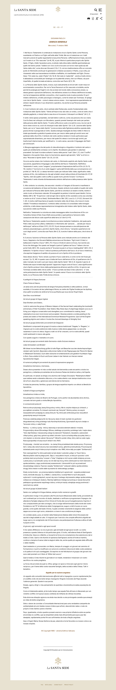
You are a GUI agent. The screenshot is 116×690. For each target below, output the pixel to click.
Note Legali (48, 684)
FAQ (42, 684)
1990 (42, 15)
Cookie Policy (58, 684)
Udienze (36, 15)
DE (54, 27)
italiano (94, 14)
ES (58, 27)
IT (62, 27)
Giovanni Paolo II (22, 15)
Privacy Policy (68, 684)
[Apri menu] (100, 10)
